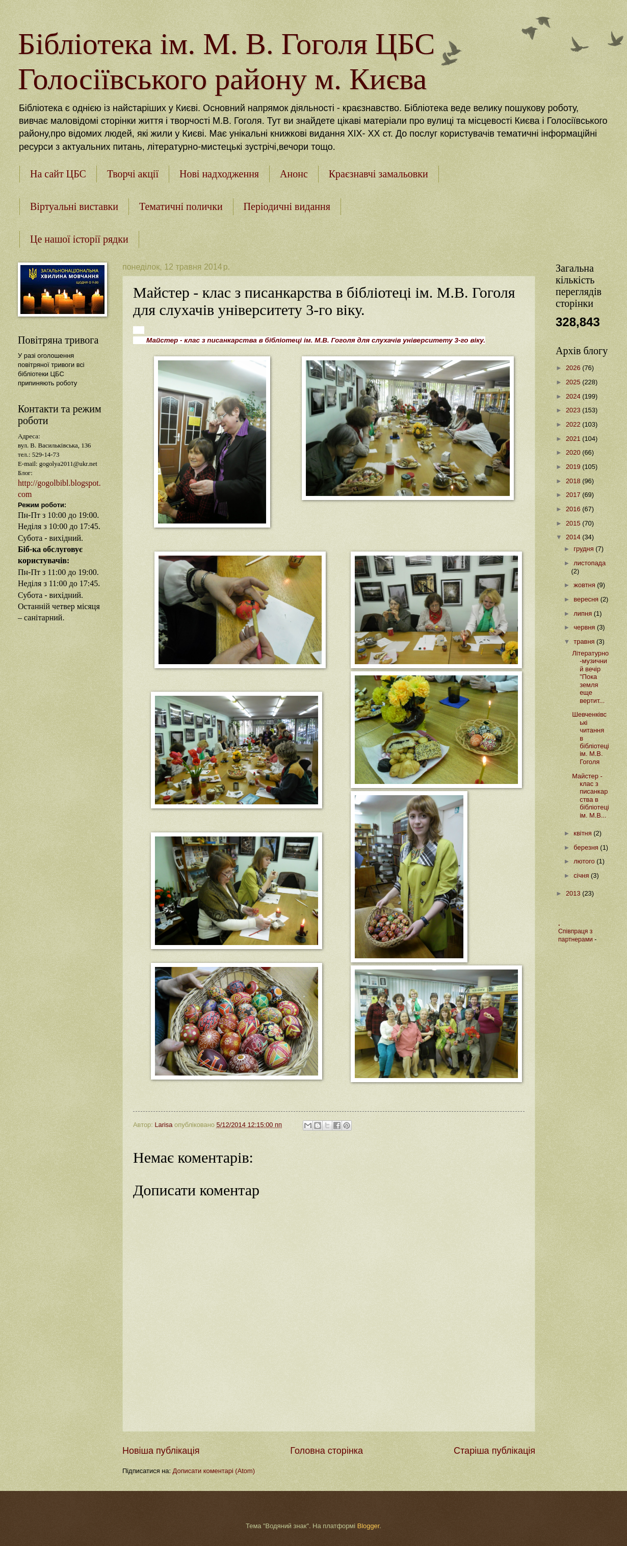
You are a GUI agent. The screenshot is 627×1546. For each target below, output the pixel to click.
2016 (574, 509)
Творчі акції (133, 173)
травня (584, 641)
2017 (574, 495)
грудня (584, 549)
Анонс (294, 173)
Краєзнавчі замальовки (378, 173)
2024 (574, 396)
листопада (589, 563)
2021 (574, 438)
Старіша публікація (494, 1451)
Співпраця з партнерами (576, 935)
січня (582, 875)
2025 (574, 382)
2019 (574, 466)
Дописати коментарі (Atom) (214, 1471)
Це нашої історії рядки (79, 239)
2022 (574, 424)
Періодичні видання (287, 206)
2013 (574, 893)
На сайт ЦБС (58, 173)
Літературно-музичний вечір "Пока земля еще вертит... (590, 676)
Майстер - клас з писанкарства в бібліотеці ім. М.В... (590, 795)
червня (585, 627)
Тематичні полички (181, 206)
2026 (574, 368)
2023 (574, 410)
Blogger (368, 1526)
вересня (586, 599)
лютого (584, 861)
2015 (574, 523)
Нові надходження (219, 173)
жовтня (585, 585)
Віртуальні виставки (74, 206)
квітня (583, 833)
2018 (574, 481)
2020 (574, 452)
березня (586, 847)
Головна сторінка (326, 1451)
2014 (574, 537)
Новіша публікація (160, 1451)
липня (583, 613)
